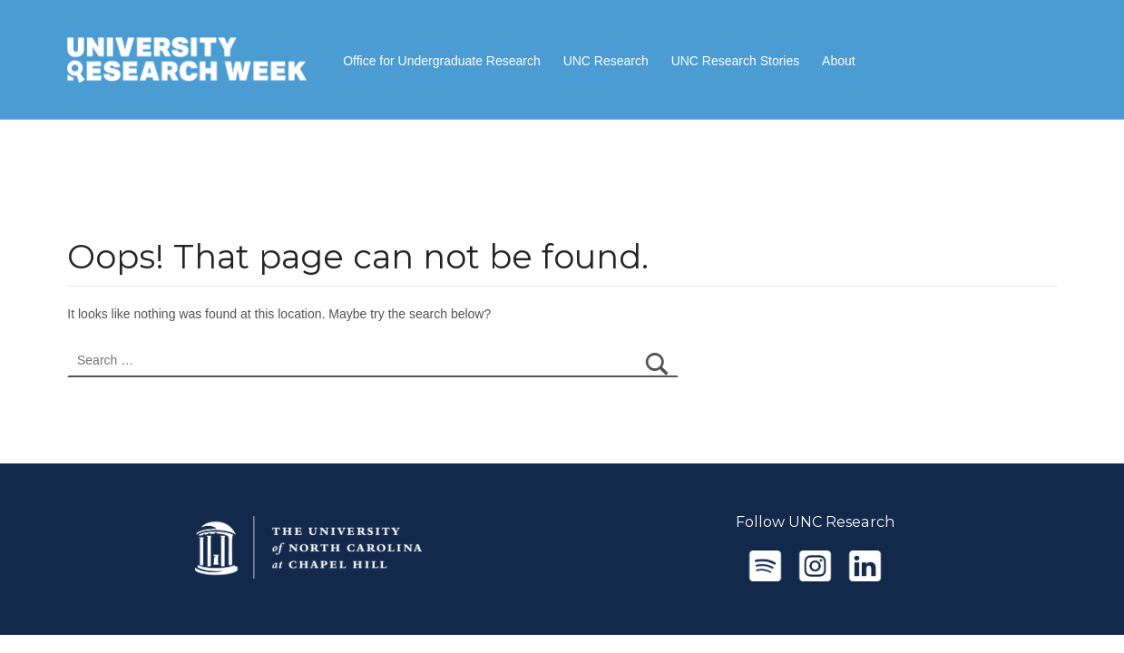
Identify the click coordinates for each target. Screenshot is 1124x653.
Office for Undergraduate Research (442, 61)
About (838, 61)
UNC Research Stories (735, 61)
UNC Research (606, 61)
